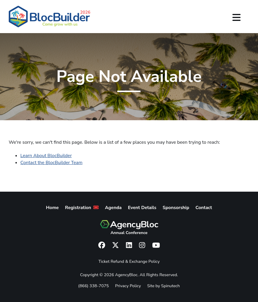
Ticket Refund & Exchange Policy (129, 261)
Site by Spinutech (163, 286)
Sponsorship (176, 207)
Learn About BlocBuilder (46, 155)
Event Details (142, 207)
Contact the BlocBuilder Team (51, 162)
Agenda (113, 207)
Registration (82, 207)
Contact (203, 207)
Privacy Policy (128, 286)
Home (52, 207)
